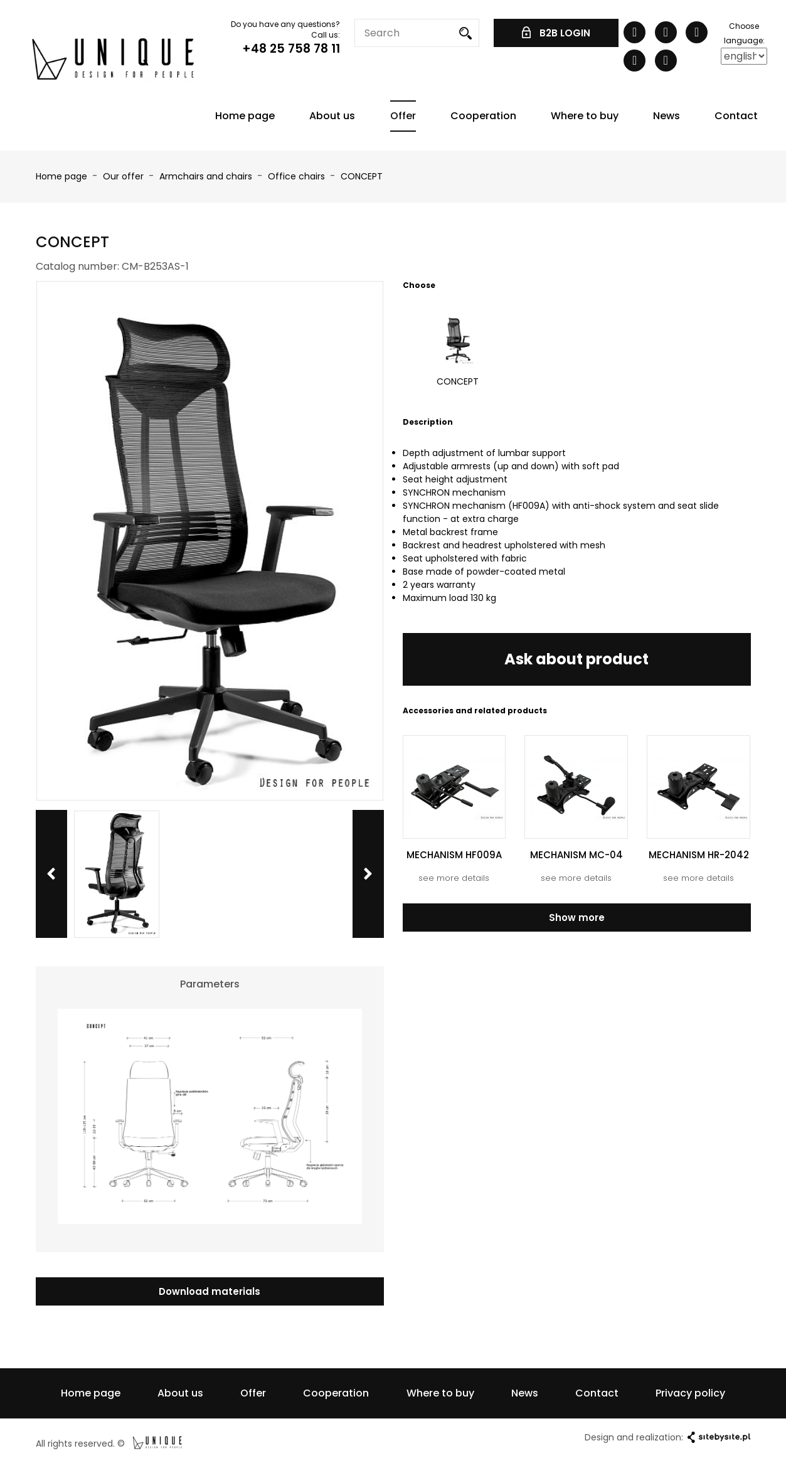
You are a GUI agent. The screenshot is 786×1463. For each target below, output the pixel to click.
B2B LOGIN (556, 33)
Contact (736, 116)
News (666, 116)
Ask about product (576, 659)
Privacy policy (690, 1393)
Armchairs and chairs (207, 176)
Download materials (209, 1291)
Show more (577, 917)
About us (332, 116)
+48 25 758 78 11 (291, 48)
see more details (453, 878)
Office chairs (297, 176)
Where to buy (585, 116)
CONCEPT (362, 176)
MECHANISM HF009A (454, 854)
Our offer (124, 176)
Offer (403, 116)
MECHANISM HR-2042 (699, 854)
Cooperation (483, 116)
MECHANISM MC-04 (576, 854)
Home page (245, 116)
